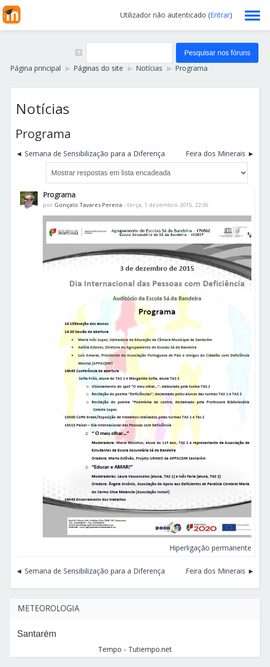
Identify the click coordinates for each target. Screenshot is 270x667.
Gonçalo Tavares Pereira (88, 204)
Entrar (220, 15)
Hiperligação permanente (210, 547)
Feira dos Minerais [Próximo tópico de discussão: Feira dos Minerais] (215, 153)
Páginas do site (98, 68)
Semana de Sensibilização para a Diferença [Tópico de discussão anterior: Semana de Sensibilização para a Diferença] (95, 153)
